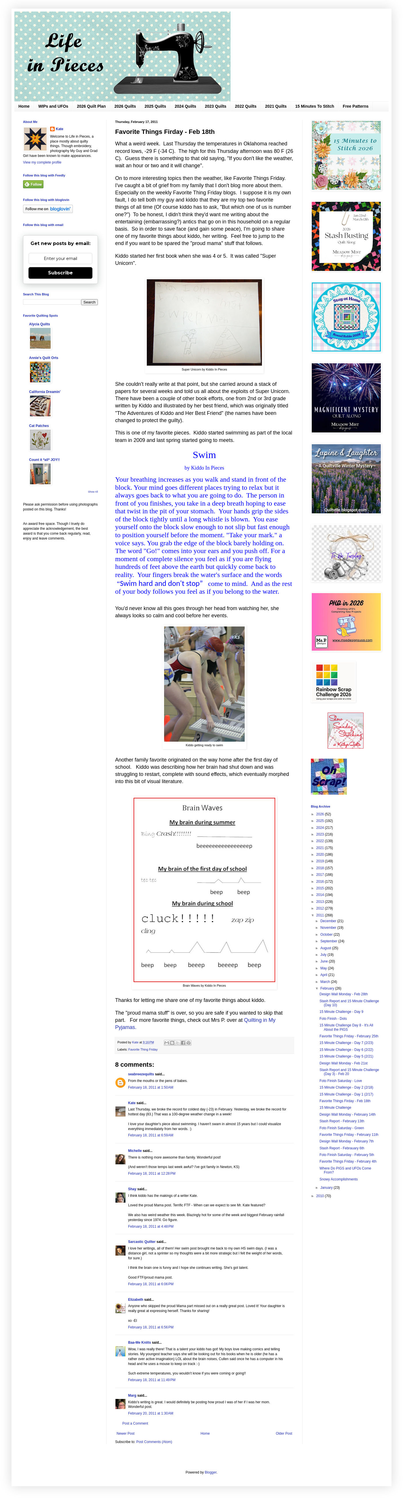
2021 (320, 848)
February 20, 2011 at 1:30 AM (150, 1413)
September (329, 941)
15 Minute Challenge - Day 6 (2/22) (346, 1050)
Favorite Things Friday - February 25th (349, 1036)
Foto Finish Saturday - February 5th (347, 1155)
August (326, 948)
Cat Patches (39, 426)
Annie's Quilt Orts (43, 358)
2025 (320, 821)
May (324, 968)
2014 (320, 895)
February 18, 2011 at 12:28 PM (151, 1174)
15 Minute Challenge (335, 1108)
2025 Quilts (155, 106)
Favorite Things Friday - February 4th (348, 1161)
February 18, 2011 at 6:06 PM (151, 1284)
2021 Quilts (276, 106)
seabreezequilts (141, 1074)
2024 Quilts (185, 106)
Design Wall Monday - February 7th (347, 1141)
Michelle (135, 1151)
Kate (132, 1103)
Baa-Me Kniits (139, 1343)
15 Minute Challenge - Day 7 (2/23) (346, 1043)
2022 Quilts (245, 106)
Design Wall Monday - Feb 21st (344, 1063)
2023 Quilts (216, 106)
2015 (320, 888)
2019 (320, 861)
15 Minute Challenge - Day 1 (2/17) (346, 1094)
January (327, 1188)
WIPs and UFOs (53, 106)
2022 (320, 841)
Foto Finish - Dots (333, 1019)
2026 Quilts (125, 106)
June (324, 961)
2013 (320, 902)
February (327, 988)
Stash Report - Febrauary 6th (342, 1148)
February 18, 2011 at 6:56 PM (151, 1327)
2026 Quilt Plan (91, 106)
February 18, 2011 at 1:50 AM (150, 1087)
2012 (320, 908)
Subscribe (60, 273)
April (324, 975)
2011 (320, 915)
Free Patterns (355, 106)
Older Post (284, 1433)
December (328, 921)
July (324, 955)
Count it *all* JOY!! (44, 460)
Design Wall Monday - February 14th (348, 1114)
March (325, 982)
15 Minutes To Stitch (314, 106)
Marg (132, 1395)
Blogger (210, 1472)
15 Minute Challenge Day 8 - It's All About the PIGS (346, 1027)
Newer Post (125, 1433)
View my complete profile (42, 162)
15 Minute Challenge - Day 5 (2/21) (346, 1056)
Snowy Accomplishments (339, 1179)
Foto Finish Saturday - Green (342, 1128)
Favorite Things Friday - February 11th (349, 1135)
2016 (320, 882)
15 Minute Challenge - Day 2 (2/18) (346, 1087)
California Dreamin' (45, 392)
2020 (320, 855)
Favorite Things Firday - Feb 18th (345, 1101)
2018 (320, 868)
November (328, 928)
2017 (320, 875)
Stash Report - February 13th (342, 1121)
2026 (320, 814)
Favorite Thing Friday (143, 1049)
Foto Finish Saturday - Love (341, 1081)
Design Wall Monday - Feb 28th (344, 994)
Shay (132, 1189)
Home (24, 106)
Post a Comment (135, 1423)
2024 (320, 828)
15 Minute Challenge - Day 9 (341, 1012)
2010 (320, 1196)
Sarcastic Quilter (141, 1242)
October (327, 935)
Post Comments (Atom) (154, 1442)
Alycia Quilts (39, 324)
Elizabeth (135, 1300)
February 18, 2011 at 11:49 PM (151, 1380)
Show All (93, 491)
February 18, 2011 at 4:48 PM (151, 1226)
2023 (320, 834)
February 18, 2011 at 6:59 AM (150, 1135)
